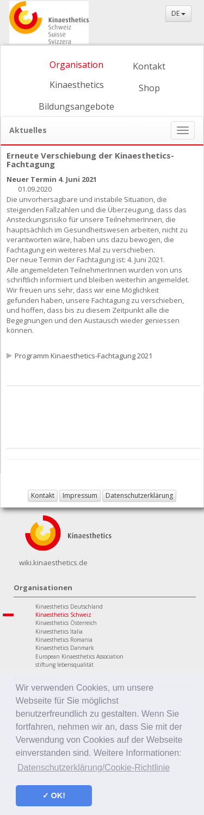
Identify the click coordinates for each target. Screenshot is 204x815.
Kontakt (149, 66)
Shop (149, 88)
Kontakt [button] (42, 495)
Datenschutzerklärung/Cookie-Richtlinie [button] (93, 767)
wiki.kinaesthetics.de (53, 562)
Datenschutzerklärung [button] (139, 495)
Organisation (76, 65)
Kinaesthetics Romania (63, 639)
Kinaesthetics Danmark (64, 648)
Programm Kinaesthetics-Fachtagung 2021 (83, 356)
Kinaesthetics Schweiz (63, 614)
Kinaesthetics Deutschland (69, 606)
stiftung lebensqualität (64, 664)
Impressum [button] (80, 495)
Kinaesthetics (77, 85)
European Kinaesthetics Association (79, 656)
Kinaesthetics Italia (59, 631)
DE (178, 13)
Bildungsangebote (76, 106)
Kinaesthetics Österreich (66, 623)
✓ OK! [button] (53, 795)
